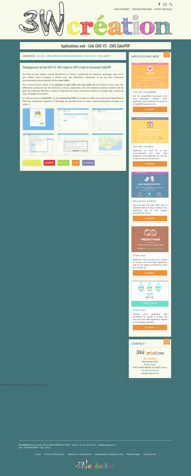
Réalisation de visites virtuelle (79, 454)
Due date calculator (143, 146)
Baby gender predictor (145, 200)
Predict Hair (139, 255)
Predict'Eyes (139, 309)
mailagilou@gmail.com (150, 373)
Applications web (142, 9)
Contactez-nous (149, 454)
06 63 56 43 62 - (90, 445)
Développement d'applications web (109, 454)
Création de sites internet (54, 454)
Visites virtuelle (163, 9)
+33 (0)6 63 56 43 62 (150, 370)
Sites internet (122, 9)
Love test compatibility (144, 91)
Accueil (38, 454)
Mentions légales (133, 454)
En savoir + (150, 109)
